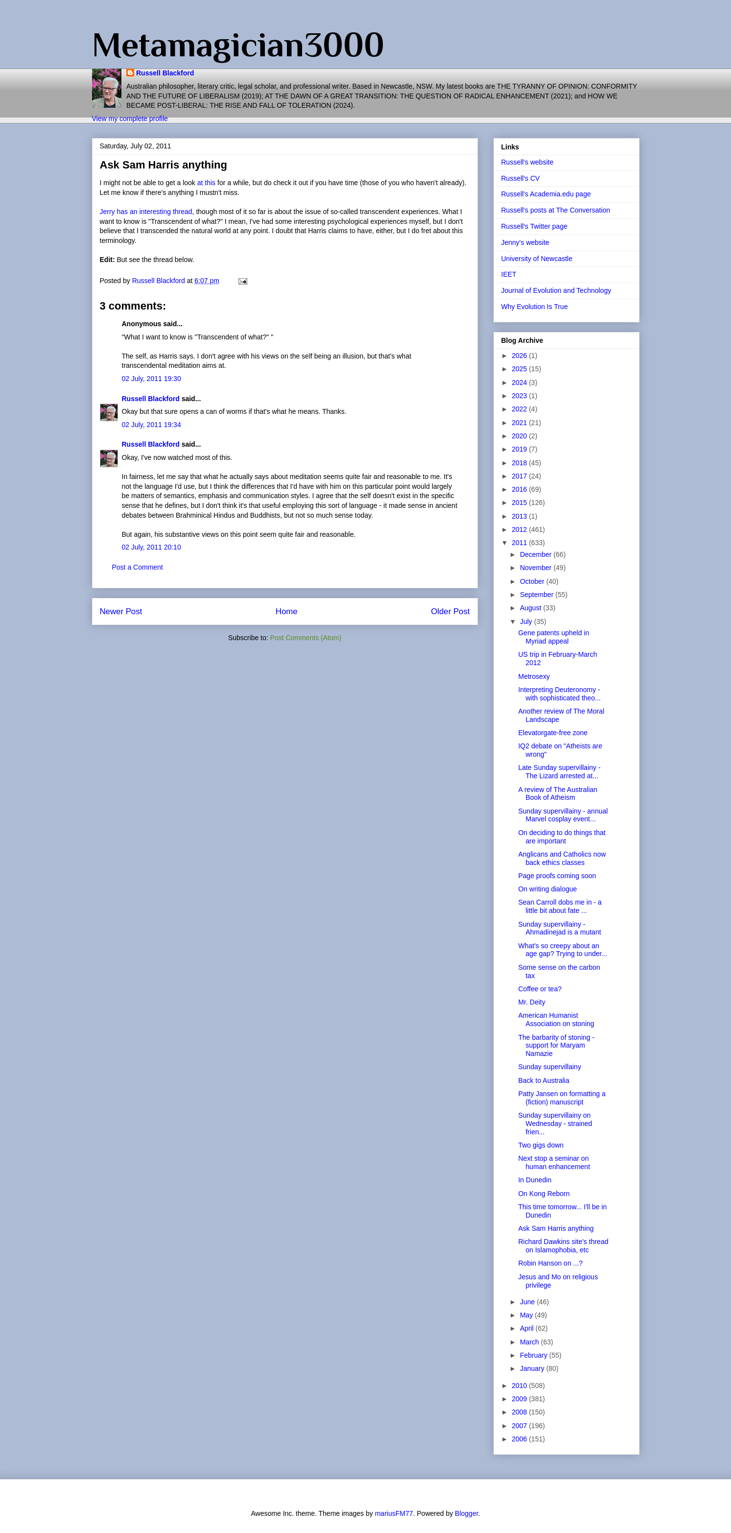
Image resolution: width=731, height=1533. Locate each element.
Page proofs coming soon (557, 876)
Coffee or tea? (539, 989)
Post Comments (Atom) (305, 638)
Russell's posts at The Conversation (556, 210)
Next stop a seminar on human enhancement (554, 1162)
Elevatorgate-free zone (553, 733)
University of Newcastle (537, 259)
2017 (520, 476)
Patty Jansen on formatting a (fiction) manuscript (561, 1098)
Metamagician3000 (238, 44)
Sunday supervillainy (549, 1067)
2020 (520, 436)
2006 (520, 1439)
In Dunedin (534, 1180)
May (527, 1315)
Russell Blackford (165, 73)
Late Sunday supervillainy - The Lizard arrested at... (559, 772)
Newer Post (121, 611)
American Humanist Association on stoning (556, 1019)
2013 (520, 516)
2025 (520, 369)
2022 (520, 409)
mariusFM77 (394, 1513)
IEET (509, 274)
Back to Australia (543, 1080)
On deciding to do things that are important (561, 837)
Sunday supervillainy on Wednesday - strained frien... (555, 1123)
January (533, 1368)
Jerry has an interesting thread (146, 212)
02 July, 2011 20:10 (151, 547)
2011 (520, 543)
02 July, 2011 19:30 (151, 379)
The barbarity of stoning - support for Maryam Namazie (556, 1045)
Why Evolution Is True (534, 307)
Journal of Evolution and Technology (556, 290)
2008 (520, 1412)
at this (206, 183)
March (530, 1342)
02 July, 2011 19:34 (151, 425)
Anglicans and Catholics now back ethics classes (562, 858)
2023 (520, 396)
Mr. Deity (531, 1002)
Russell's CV (520, 178)
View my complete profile (130, 118)
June (528, 1302)
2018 (520, 463)
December (536, 554)
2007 (520, 1426)
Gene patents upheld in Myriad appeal (553, 637)
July (527, 621)
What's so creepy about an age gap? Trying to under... (562, 950)
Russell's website (527, 162)
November (536, 568)
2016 (520, 489)
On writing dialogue (547, 889)
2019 (520, 449)
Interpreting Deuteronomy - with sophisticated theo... (559, 694)
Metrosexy (534, 676)
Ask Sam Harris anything (555, 1228)
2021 (520, 423)
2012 (520, 529)
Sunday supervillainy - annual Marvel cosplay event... (563, 815)
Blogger (466, 1513)
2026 (520, 355)
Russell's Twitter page (534, 226)
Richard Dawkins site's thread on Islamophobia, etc (563, 1246)
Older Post (450, 611)
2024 (520, 382)
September (537, 595)
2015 (520, 502)
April (528, 1328)
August (531, 608)
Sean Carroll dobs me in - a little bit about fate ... (559, 906)
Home (287, 611)
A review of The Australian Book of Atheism (557, 794)
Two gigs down (541, 1145)
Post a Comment (137, 567)
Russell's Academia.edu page (546, 194)
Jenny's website (525, 242)
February (534, 1355)
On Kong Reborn (543, 1194)
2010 (520, 1385)
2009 (520, 1399)
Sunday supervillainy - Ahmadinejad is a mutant (559, 928)
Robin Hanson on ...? (550, 1263)
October (533, 581)
